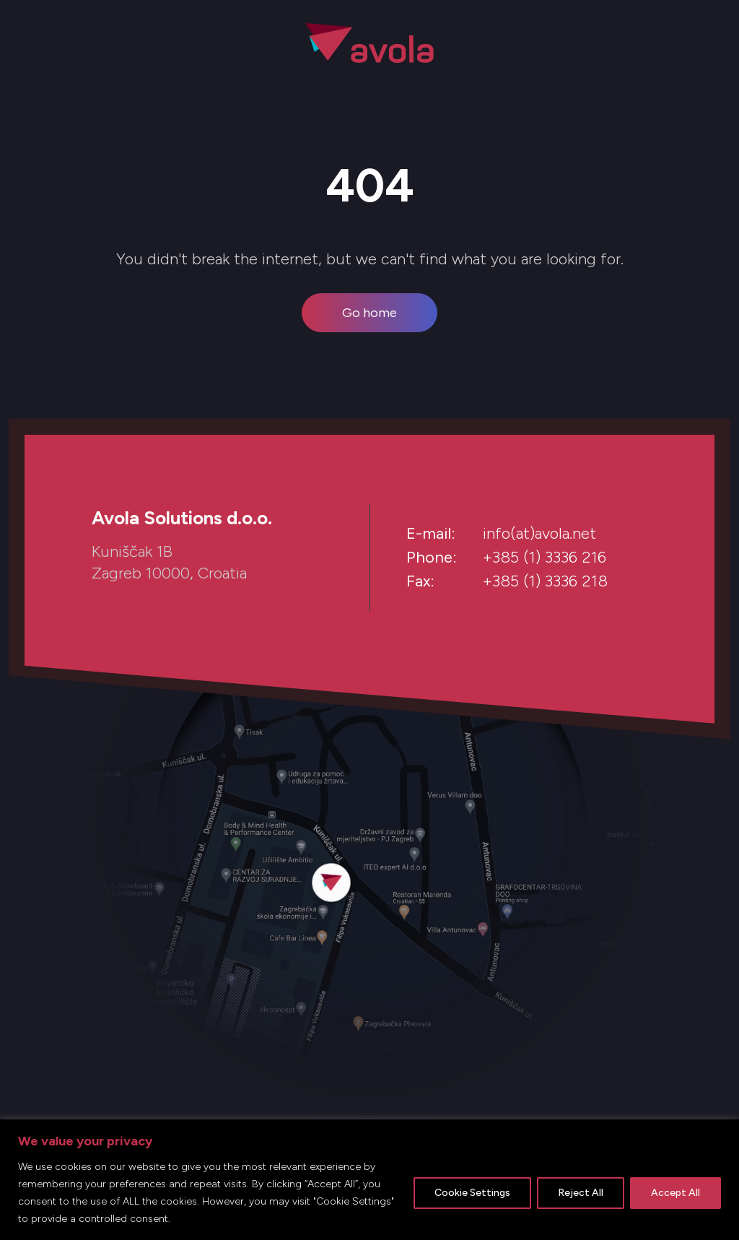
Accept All (675, 1193)
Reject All (580, 1193)
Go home (369, 313)
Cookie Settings (472, 1193)
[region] (369, 1179)
